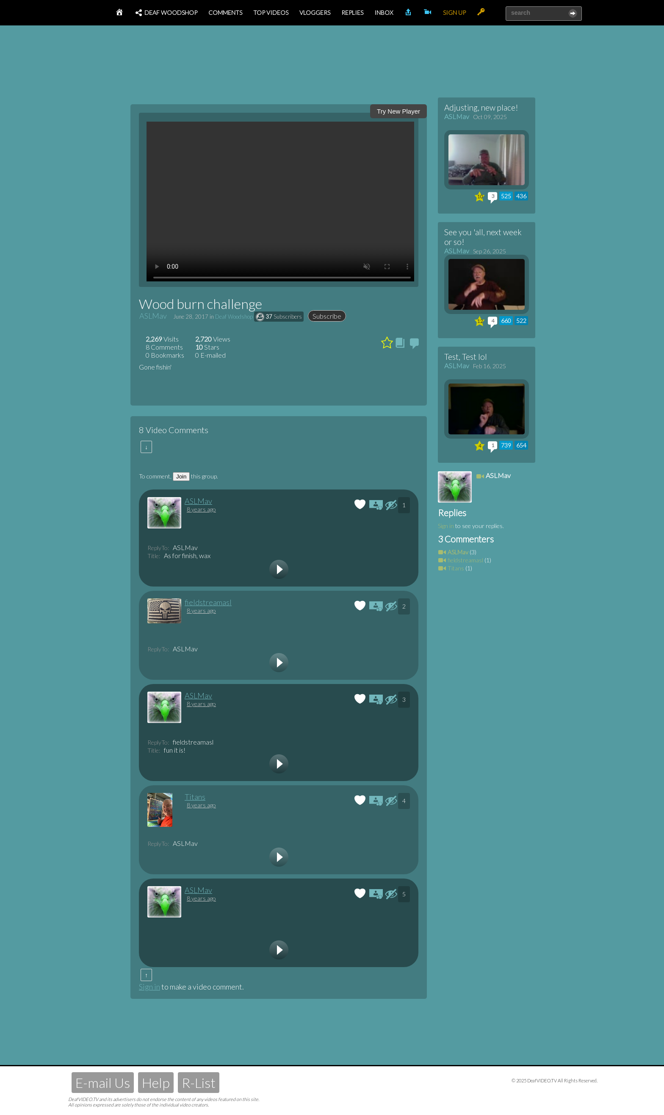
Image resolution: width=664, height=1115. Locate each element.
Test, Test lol (465, 356)
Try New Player (398, 111)
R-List (199, 1082)
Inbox (383, 12)
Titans (195, 796)
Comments (225, 12)
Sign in (149, 986)
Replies (352, 12)
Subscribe (327, 316)
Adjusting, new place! (481, 107)
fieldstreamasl (208, 602)
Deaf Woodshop (166, 12)
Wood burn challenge (200, 303)
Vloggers (314, 12)
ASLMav (153, 315)
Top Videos (270, 12)
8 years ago (201, 509)
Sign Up (454, 12)
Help (156, 1082)
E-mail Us (102, 1082)
